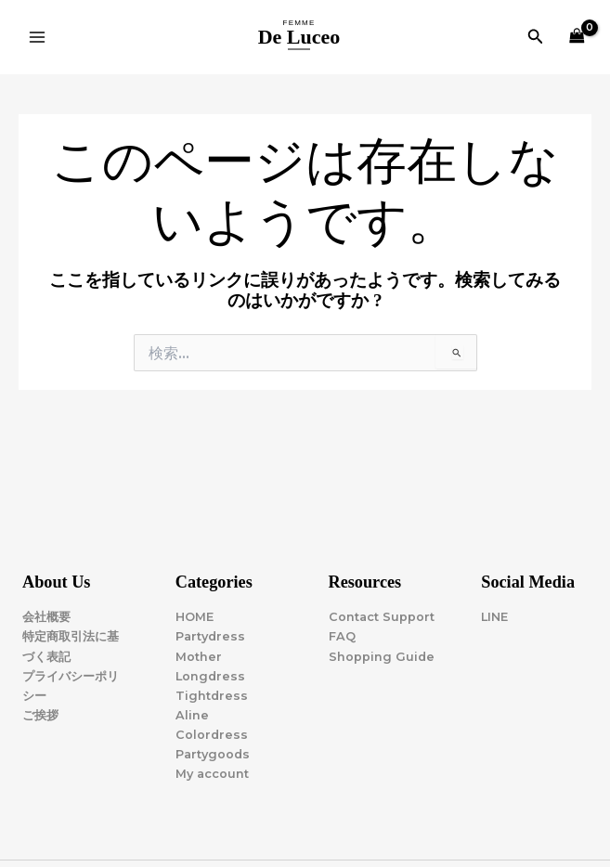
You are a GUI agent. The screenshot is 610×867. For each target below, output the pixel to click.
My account (212, 774)
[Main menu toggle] (37, 37)
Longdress (210, 676)
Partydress (210, 636)
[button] (535, 37)
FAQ (342, 636)
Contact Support (382, 617)
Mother (198, 657)
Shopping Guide (382, 657)
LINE (494, 617)
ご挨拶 (40, 715)
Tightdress (211, 696)
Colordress (211, 735)
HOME (194, 617)
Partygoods (212, 754)
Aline (192, 715)
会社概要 (46, 617)
